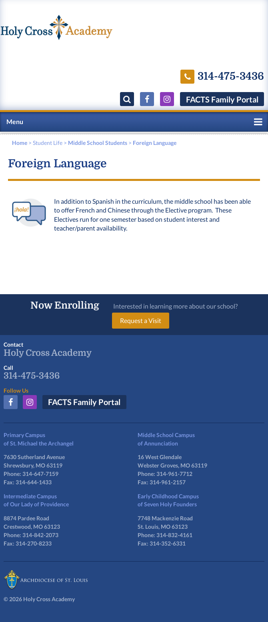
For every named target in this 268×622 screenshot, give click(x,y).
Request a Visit (140, 320)
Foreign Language (154, 142)
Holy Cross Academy (48, 353)
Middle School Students (97, 142)
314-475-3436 (32, 376)
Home (19, 142)
